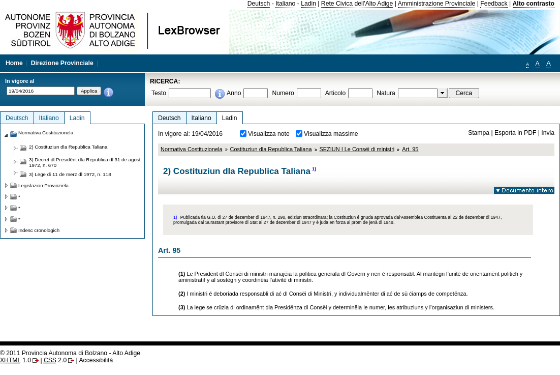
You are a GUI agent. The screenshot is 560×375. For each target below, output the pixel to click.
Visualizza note (269, 133)
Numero (283, 93)
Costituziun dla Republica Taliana (271, 149)
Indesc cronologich (38, 230)
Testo (158, 93)
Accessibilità (96, 360)
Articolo (335, 93)
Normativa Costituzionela (192, 149)
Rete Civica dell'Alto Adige (357, 3)
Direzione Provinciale (62, 63)
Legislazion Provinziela (43, 185)
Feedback (493, 3)
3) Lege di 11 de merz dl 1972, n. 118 (70, 174)
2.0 (55, 360)
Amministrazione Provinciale (437, 3)
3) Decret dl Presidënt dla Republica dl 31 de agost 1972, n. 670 (84, 162)
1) (314, 168)
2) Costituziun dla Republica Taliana (68, 147)
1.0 (15, 360)
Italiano (285, 3)
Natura (386, 93)
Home (14, 63)
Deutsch (258, 3)
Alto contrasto (533, 3)
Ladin (308, 3)
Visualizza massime (331, 133)
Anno (234, 93)
